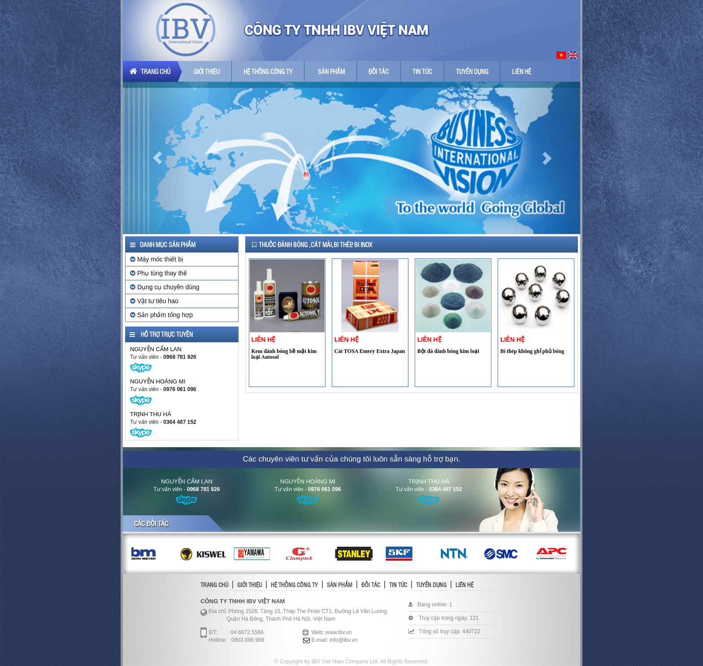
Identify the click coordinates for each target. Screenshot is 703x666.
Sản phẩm (331, 71)
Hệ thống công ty (267, 71)
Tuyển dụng (472, 71)
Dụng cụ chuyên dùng (165, 287)
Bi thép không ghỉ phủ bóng (532, 351)
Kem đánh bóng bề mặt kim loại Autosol (284, 354)
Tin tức (422, 71)
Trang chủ (150, 71)
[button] (157, 158)
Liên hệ (521, 71)
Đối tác (379, 71)
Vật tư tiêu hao (154, 301)
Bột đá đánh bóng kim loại (448, 351)
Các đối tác (151, 523)
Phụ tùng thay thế (158, 273)
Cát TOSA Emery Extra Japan (369, 351)
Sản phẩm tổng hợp (161, 314)
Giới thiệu (207, 71)
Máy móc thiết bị (156, 259)
